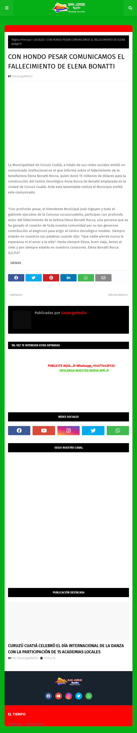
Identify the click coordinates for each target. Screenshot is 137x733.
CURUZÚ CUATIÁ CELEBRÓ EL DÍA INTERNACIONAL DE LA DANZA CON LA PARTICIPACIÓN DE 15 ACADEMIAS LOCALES (66, 648)
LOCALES (39, 39)
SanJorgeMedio (22, 76)
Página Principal (21, 39)
